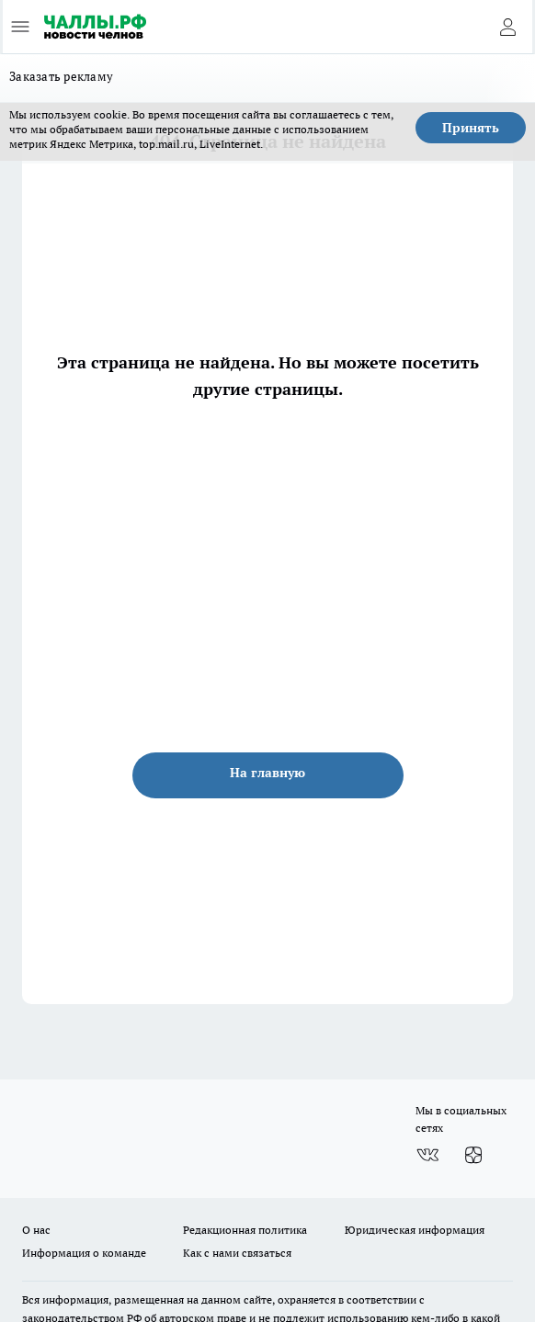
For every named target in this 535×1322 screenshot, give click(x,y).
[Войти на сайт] (507, 26)
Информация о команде (84, 1253)
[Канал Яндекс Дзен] (473, 1154)
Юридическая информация (414, 1230)
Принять (470, 127)
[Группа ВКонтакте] (427, 1154)
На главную (267, 772)
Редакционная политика (245, 1230)
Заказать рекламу (61, 76)
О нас (36, 1230)
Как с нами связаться (237, 1253)
